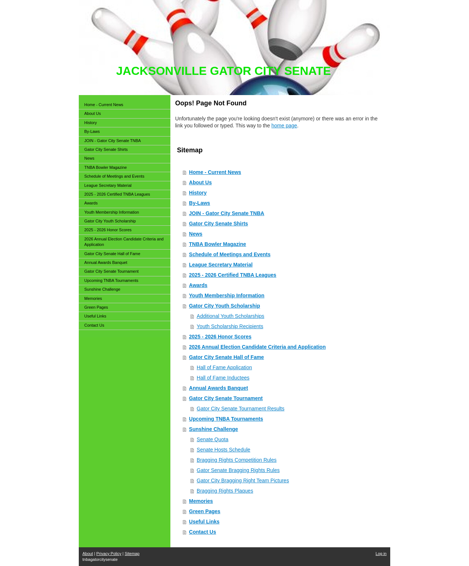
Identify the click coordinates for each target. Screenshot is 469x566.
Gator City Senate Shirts (218, 223)
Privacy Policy (108, 553)
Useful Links (204, 522)
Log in (381, 553)
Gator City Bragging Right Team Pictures (243, 480)
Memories (201, 501)
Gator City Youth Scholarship (224, 306)
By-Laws (199, 203)
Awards (198, 285)
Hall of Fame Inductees (223, 378)
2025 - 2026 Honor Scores (220, 337)
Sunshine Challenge (213, 429)
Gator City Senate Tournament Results (240, 408)
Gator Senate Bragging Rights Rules (238, 470)
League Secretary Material (221, 265)
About (87, 553)
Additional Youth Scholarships (230, 316)
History (198, 193)
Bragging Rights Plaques (225, 491)
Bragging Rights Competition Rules (237, 460)
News (196, 234)
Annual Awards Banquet (218, 388)
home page (284, 125)
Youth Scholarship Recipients (230, 326)
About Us (200, 182)
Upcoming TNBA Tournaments (226, 419)
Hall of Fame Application (224, 367)
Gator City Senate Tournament (226, 398)
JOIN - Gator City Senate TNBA (226, 213)
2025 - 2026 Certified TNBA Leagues (232, 275)
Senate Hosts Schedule (223, 450)
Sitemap (132, 553)
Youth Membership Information (227, 295)
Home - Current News (215, 172)
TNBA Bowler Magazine (217, 244)
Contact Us (202, 532)
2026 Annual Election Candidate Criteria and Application (257, 347)
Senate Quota (212, 439)
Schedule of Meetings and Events (230, 254)
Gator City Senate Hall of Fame (226, 357)
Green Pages (205, 511)
